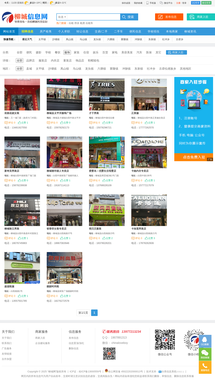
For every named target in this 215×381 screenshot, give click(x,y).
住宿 (86, 52)
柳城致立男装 (11, 228)
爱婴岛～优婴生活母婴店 (102, 170)
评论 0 (11, 122)
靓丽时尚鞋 (53, 286)
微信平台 (168, 3)
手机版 (151, 3)
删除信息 (74, 348)
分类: (6, 52)
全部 (19, 52)
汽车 (139, 52)
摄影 (38, 52)
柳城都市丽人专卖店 (58, 170)
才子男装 (94, 113)
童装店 (67, 60)
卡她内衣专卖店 (140, 170)
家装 (76, 52)
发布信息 (74, 337)
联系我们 (7, 343)
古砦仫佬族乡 (167, 68)
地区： (7, 68)
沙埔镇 (56, 39)
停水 (76, 23)
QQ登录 (195, 3)
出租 (71, 23)
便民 (29, 52)
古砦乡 (179, 39)
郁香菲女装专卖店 (56, 228)
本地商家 (172, 31)
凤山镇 (69, 39)
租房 (82, 23)
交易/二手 (101, 31)
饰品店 (80, 60)
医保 (149, 52)
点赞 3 (151, 238)
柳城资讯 (190, 31)
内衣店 (55, 60)
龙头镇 (97, 39)
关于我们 (7, 337)
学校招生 (154, 31)
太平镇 (42, 39)
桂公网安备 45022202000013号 (124, 371)
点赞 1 (24, 122)
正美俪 (135, 113)
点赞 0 (66, 122)
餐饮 (57, 52)
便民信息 (135, 31)
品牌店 (30, 60)
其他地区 (185, 68)
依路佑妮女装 (11, 113)
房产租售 (46, 31)
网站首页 (9, 31)
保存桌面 (126, 3)
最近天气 (27, 39)
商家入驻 (177, 52)
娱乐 (96, 52)
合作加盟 (7, 359)
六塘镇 (111, 39)
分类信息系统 (171, 371)
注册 (178, 3)
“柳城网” (51, 371)
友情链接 (7, 353)
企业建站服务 (42, 343)
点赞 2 (109, 238)
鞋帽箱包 (93, 60)
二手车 (118, 31)
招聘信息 (27, 31)
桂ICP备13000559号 (90, 371)
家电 (115, 52)
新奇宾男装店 (11, 170)
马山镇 (83, 39)
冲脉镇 (138, 39)
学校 (48, 52)
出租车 (89, 23)
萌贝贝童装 (95, 228)
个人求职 (64, 31)
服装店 (43, 60)
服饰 (67, 52)
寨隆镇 (124, 39)
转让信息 (82, 31)
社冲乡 (166, 39)
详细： (7, 60)
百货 (105, 52)
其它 (158, 52)
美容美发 (127, 52)
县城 (29, 68)
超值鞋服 (9, 286)
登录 (184, 3)
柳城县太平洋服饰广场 (59, 113)
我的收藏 (138, 3)
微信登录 (206, 3)
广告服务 (7, 348)
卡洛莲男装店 (138, 228)
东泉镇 (152, 39)
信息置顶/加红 (76, 343)
